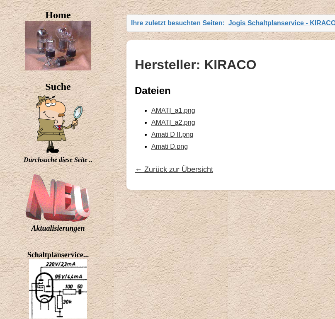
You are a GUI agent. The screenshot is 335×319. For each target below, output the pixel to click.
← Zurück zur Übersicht (174, 169)
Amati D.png (169, 146)
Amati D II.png (172, 134)
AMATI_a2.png (173, 122)
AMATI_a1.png (173, 110)
